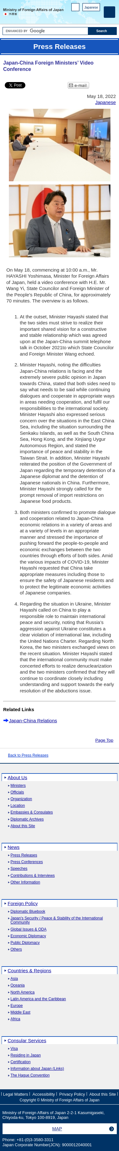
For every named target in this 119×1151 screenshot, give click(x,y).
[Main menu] (109, 12)
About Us (17, 777)
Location (17, 806)
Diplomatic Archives (27, 819)
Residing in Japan (25, 1055)
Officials (17, 792)
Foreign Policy (23, 903)
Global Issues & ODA (28, 929)
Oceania (17, 985)
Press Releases (23, 855)
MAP (57, 1128)
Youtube (96, 16)
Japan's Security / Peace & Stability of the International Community (56, 920)
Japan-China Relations (33, 720)
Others (16, 949)
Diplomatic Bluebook (27, 912)
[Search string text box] (45, 31)
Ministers (18, 786)
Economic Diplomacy (28, 936)
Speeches (18, 869)
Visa (14, 1049)
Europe (16, 1006)
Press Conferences (26, 862)
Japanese (91, 7)
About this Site (22, 826)
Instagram (88, 16)
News (14, 847)
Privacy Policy (72, 1094)
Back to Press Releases (28, 755)
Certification (20, 1062)
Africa (15, 1019)
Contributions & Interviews (32, 876)
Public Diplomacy (25, 943)
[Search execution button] (102, 31)
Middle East (20, 1012)
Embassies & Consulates (31, 812)
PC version (75, 8)
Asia (14, 979)
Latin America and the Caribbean (38, 999)
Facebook (80, 16)
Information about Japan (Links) (37, 1069)
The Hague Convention (30, 1075)
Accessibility (43, 1094)
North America (22, 992)
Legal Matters (15, 1094)
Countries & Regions (29, 970)
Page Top (104, 740)
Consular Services (27, 1040)
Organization (21, 799)
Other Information (25, 882)
